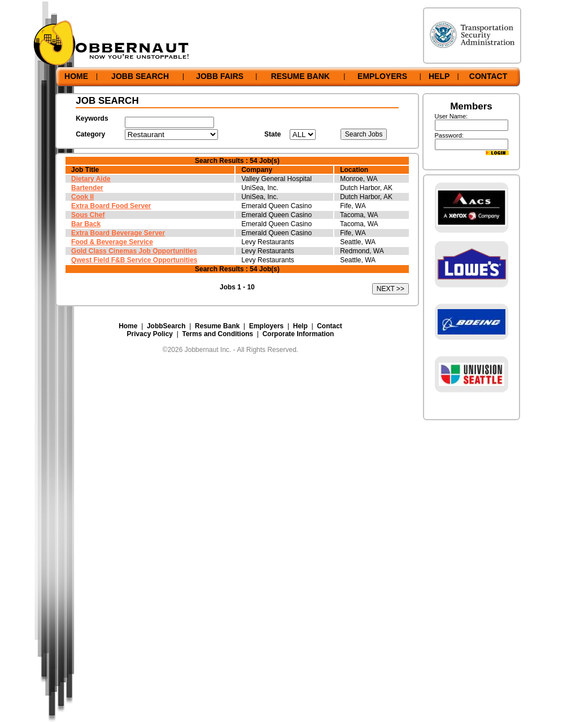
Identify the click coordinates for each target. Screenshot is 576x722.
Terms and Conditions (217, 334)
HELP (439, 76)
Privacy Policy (150, 334)
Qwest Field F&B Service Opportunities (134, 260)
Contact (329, 326)
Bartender (87, 188)
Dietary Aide (91, 179)
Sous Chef (87, 215)
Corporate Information (298, 334)
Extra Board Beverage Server (118, 233)
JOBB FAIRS (219, 76)
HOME (76, 76)
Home (128, 326)
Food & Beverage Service (112, 242)
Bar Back (86, 224)
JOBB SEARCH (140, 76)
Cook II (82, 197)
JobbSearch (166, 326)
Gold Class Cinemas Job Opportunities (134, 251)
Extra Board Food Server (111, 206)
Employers (266, 326)
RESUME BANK (300, 76)
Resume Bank (217, 326)
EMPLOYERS (382, 76)
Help (300, 326)
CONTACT (488, 76)
